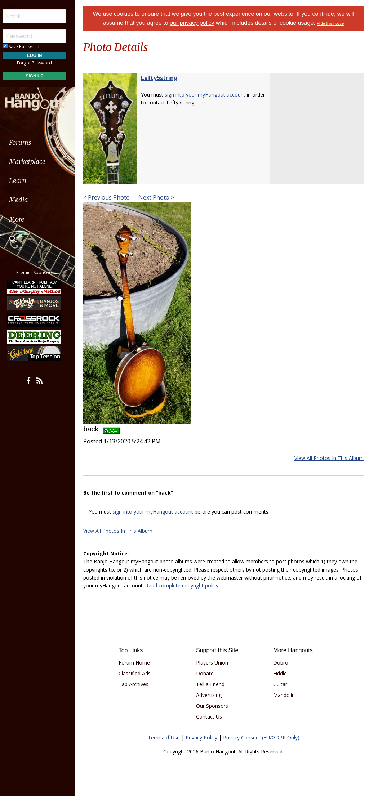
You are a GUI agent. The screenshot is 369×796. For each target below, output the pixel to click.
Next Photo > (158, 197)
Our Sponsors (214, 705)
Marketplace (33, 161)
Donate (207, 673)
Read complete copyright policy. (192, 585)
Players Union (214, 662)
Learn (23, 180)
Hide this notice (332, 23)
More (22, 219)
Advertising (211, 695)
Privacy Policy (203, 737)
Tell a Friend (212, 684)
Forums (26, 142)
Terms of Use (165, 737)
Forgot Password (40, 63)
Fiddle (281, 673)
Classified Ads (137, 673)
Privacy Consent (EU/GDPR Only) (262, 737)
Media (24, 200)
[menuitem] (40, 142)
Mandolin (285, 695)
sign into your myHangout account (208, 94)
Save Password (27, 47)
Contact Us (211, 716)
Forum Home (137, 662)
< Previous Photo (109, 197)
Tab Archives (136, 684)
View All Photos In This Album (329, 458)
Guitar (281, 684)
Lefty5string (162, 78)
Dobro (281, 662)
